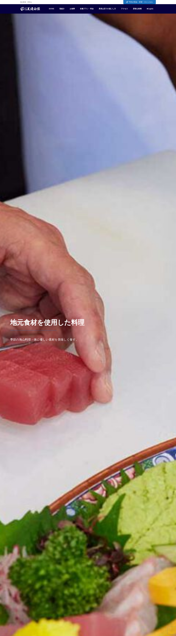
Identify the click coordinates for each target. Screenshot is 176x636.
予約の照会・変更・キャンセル (139, 2)
